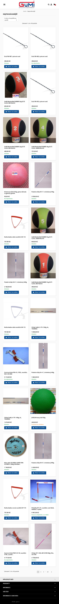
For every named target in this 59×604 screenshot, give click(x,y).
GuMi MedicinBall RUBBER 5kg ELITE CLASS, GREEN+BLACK (41, 237)
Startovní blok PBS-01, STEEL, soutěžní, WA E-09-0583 (15, 373)
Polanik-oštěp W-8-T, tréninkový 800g (42, 463)
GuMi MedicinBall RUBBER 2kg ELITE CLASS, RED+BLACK (14, 147)
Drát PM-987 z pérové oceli (12, 56)
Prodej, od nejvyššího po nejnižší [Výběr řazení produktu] (10, 19)
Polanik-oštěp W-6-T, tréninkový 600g (15, 282)
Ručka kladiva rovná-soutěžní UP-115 (15, 508)
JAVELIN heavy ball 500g (38, 417)
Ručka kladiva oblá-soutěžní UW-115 (15, 327)
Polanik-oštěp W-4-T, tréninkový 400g (42, 372)
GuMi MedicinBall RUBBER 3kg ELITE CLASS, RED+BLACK (14, 102)
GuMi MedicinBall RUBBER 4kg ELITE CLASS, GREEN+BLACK (41, 147)
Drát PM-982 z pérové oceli (39, 56)
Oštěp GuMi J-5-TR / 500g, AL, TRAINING (40, 328)
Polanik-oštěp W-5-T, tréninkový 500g (42, 192)
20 (48, 572)
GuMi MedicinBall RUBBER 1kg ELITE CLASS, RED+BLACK (41, 283)
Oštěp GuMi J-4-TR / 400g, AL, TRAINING (12, 418)
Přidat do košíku (12, 66)
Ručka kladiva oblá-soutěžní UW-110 (15, 237)
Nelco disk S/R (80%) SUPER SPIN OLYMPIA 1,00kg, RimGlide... (13, 463)
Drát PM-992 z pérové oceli (39, 101)
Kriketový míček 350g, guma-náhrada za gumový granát (15, 192)
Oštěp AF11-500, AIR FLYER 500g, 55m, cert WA (42, 553)
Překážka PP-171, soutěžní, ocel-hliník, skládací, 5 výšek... (42, 508)
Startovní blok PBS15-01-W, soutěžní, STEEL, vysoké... (15, 553)
